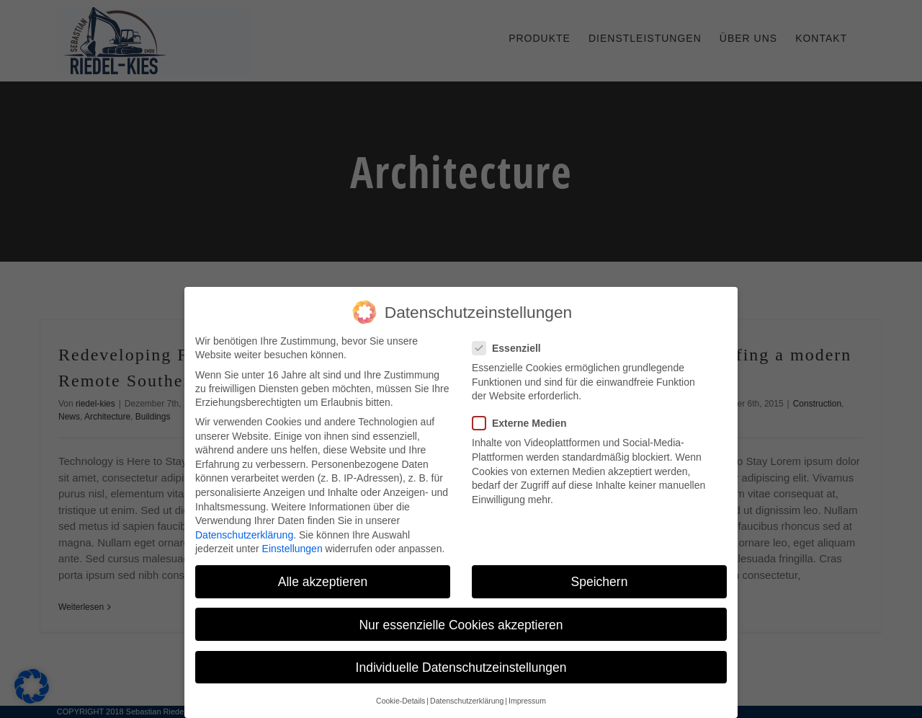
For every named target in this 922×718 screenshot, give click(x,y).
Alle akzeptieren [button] (323, 579)
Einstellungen (292, 546)
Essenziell (512, 346)
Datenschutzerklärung (244, 531)
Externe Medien (525, 420)
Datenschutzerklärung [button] (466, 698)
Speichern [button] (599, 579)
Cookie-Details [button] (400, 698)
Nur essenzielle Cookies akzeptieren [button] (461, 621)
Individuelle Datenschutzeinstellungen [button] (461, 664)
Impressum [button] (527, 698)
